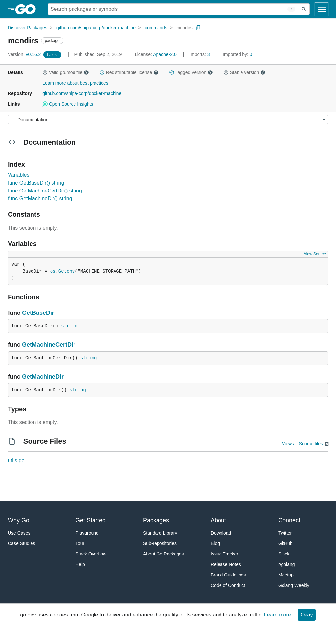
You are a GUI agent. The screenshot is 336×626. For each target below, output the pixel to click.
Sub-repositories (160, 543)
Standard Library (160, 532)
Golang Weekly (293, 585)
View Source (315, 254)
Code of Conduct (228, 585)
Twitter (285, 532)
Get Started (90, 520)
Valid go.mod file (65, 72)
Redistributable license (128, 72)
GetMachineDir (43, 377)
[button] (45, 72)
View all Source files (302, 443)
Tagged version (191, 72)
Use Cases (19, 532)
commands (156, 27)
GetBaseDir (38, 313)
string (69, 326)
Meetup (286, 574)
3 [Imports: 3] (200, 54)
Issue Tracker (224, 553)
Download (221, 532)
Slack (283, 553)
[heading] (28, 9)
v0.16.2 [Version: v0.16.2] (25, 54)
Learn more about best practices (75, 83)
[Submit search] (304, 9)
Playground (87, 532)
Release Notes (226, 564)
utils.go (16, 460)
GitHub (285, 543)
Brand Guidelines (228, 574)
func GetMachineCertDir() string (45, 190)
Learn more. (278, 614)
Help (80, 564)
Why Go (18, 520)
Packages (156, 520)
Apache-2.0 (165, 54)
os (53, 271)
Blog (215, 543)
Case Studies (21, 543)
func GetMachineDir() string (40, 198)
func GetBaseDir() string (36, 183)
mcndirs (185, 27)
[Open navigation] (321, 9)
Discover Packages (27, 27)
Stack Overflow (90, 553)
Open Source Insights (67, 104)
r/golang (286, 564)
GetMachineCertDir (48, 344)
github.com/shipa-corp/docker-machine (96, 27)
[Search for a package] (173, 9)
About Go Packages (163, 553)
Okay (307, 614)
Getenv (66, 271)
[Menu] (168, 119)
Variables (19, 175)
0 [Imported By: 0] (237, 54)
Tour (79, 543)
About (218, 520)
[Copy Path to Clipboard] (198, 27)
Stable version (244, 72)
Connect (289, 520)
